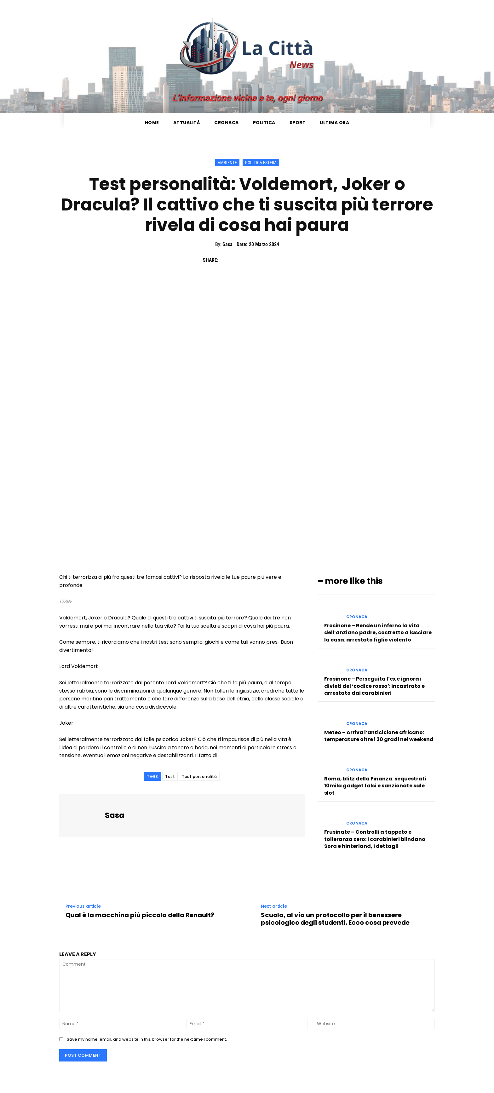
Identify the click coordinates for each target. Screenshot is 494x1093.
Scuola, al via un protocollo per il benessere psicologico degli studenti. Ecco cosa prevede (335, 918)
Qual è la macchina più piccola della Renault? (140, 915)
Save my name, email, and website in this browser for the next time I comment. (147, 1039)
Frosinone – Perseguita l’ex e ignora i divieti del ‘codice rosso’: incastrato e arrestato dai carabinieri (374, 686)
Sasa (227, 244)
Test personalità (199, 776)
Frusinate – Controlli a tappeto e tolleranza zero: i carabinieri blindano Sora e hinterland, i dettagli (374, 839)
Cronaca (356, 616)
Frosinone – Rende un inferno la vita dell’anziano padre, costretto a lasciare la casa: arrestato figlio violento (378, 632)
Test (170, 776)
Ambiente (227, 162)
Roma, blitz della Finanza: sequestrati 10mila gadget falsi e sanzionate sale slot (375, 785)
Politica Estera (261, 162)
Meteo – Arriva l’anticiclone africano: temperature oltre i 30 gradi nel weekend (379, 735)
